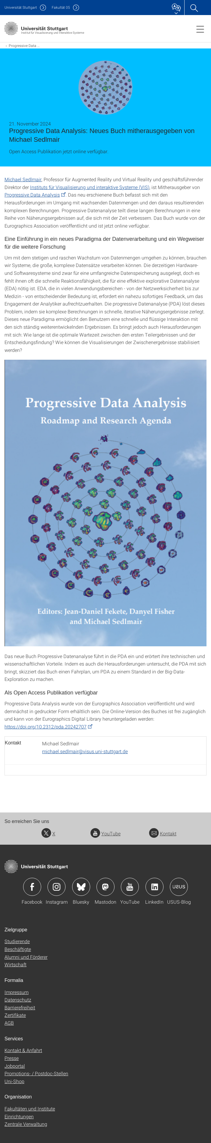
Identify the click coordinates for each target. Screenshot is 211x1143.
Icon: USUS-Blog (179, 887)
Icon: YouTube (130, 887)
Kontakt (162, 833)
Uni (21, 7)
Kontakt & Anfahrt (23, 1050)
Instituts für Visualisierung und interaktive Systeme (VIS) (89, 187)
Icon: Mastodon (105, 887)
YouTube (105, 833)
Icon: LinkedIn (154, 887)
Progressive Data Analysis (32, 194)
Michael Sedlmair (23, 179)
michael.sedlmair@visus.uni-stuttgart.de (85, 751)
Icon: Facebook (32, 887)
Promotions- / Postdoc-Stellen (36, 1073)
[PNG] (105, 503)
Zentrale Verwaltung (26, 1124)
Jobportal (15, 1066)
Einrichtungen (19, 1116)
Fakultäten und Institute (30, 1108)
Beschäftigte (18, 949)
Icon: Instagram (56, 887)
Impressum (17, 992)
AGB (9, 1023)
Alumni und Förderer (26, 957)
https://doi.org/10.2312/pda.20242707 (46, 726)
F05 (61, 7)
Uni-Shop (14, 1081)
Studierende (17, 941)
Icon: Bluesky (81, 887)
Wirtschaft (15, 964)
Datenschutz (18, 999)
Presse (12, 1058)
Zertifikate (15, 1015)
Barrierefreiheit (20, 1007)
